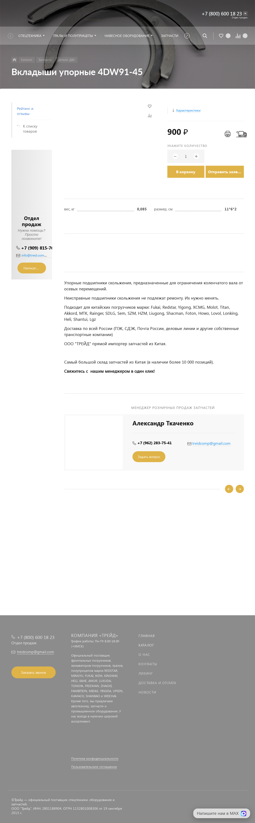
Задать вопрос (149, 456)
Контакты (148, 664)
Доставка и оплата (157, 682)
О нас (144, 654)
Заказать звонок (33, 672)
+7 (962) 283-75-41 (154, 442)
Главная (147, 635)
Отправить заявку (225, 171)
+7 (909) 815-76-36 (40, 248)
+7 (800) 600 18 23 (221, 13)
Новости (147, 692)
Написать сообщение (34, 268)
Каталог (146, 645)
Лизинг (146, 673)
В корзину (185, 171)
